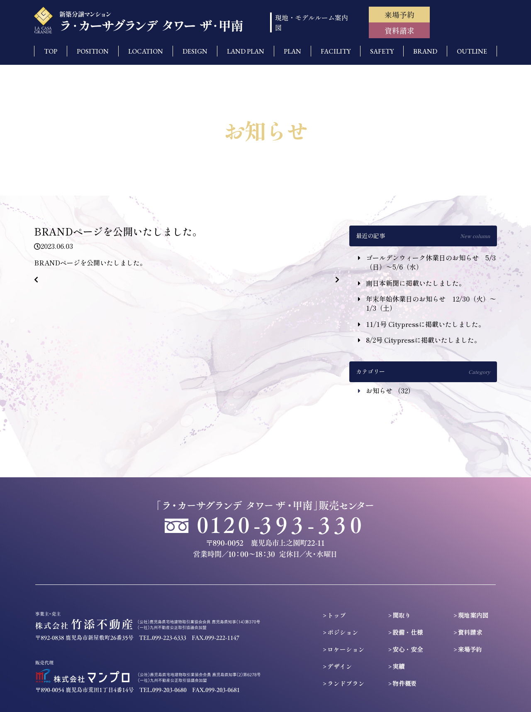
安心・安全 (407, 649)
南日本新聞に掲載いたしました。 (415, 282)
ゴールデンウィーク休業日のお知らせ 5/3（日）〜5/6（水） (431, 262)
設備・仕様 (407, 632)
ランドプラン (346, 683)
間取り (401, 615)
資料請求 (399, 30)
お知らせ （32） (390, 390)
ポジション (342, 632)
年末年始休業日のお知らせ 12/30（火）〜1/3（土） (431, 303)
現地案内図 (473, 615)
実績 (398, 666)
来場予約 (399, 14)
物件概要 (404, 683)
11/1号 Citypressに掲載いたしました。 (425, 324)
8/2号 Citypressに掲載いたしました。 (423, 339)
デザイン (339, 666)
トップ (336, 615)
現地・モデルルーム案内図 (311, 22)
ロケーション (346, 649)
